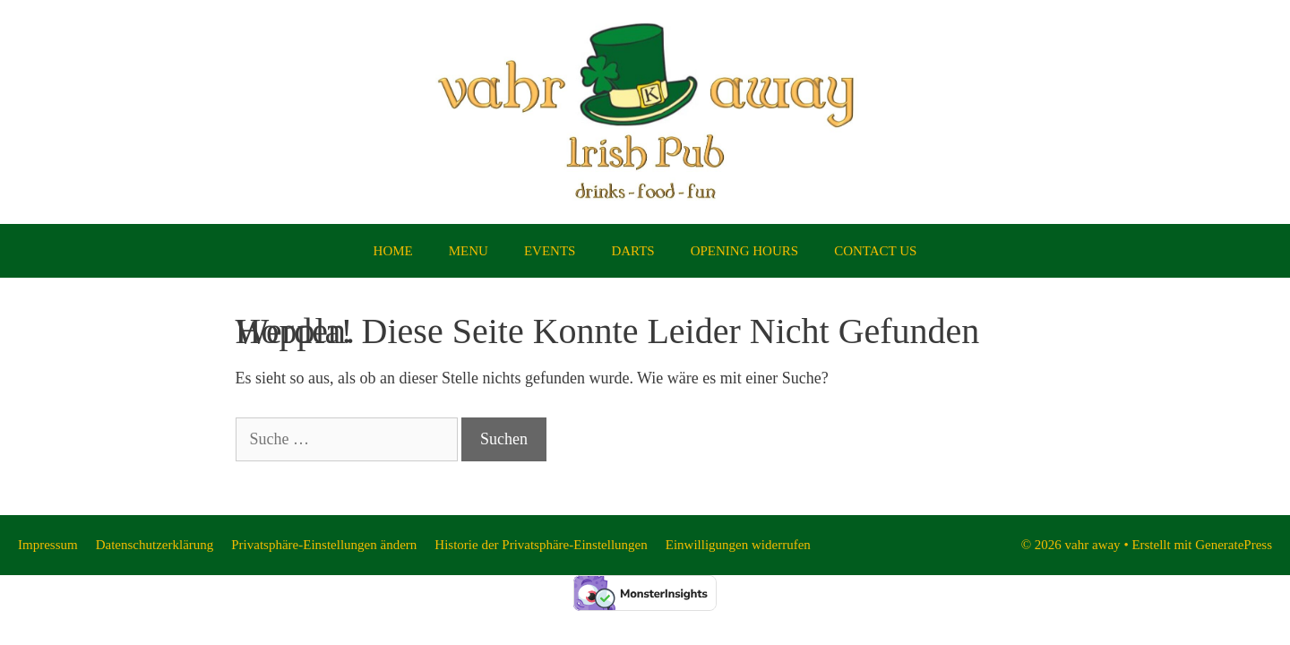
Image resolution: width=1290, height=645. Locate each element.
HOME (393, 251)
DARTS (632, 251)
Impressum (48, 545)
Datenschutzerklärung (155, 545)
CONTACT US (875, 251)
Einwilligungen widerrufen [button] (738, 545)
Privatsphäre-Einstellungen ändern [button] (324, 545)
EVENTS (550, 251)
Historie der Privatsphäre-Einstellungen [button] (540, 545)
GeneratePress (1233, 545)
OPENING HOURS (744, 251)
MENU (468, 251)
